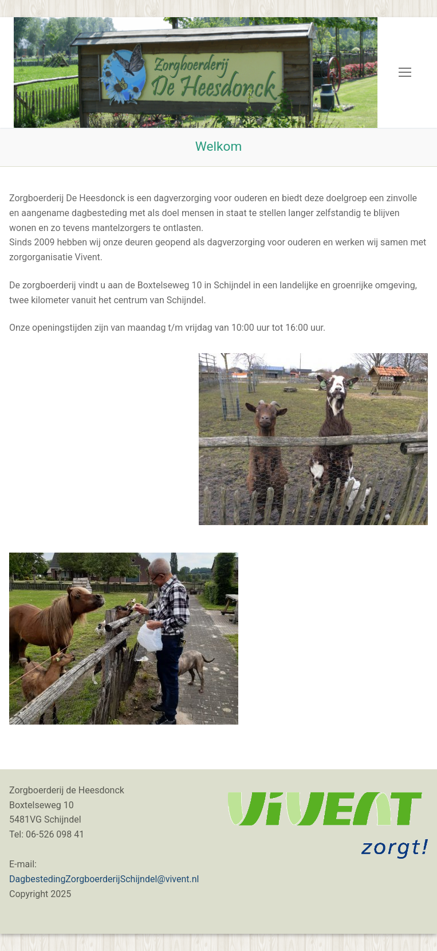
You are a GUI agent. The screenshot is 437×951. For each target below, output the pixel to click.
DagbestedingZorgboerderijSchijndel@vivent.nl (104, 879)
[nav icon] (405, 73)
